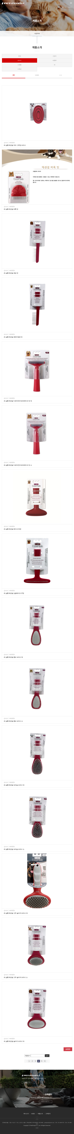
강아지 (19, 60)
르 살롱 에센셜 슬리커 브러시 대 (14, 1041)
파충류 (54, 60)
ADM (37, 1127)
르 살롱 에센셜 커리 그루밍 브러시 (15, 145)
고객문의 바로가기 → (45, 1101)
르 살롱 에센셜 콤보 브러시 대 (13, 657)
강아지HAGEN (9, 142)
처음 (26, 1061)
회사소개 (26, 1113)
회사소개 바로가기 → (28, 1082)
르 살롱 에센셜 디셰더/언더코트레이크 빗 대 (18, 401)
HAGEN (37, 75)
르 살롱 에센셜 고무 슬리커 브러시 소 (15, 977)
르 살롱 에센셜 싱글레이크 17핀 (14, 593)
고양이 (54, 56)
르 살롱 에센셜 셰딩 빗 (11, 273)
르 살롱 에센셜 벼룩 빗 (11, 209)
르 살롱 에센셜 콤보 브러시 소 (13, 721)
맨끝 (48, 1061)
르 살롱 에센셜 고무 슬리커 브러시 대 (15, 913)
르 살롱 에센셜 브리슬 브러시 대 (14, 785)
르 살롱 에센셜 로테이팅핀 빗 (13, 337)
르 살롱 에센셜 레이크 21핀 (12, 529)
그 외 (60, 75)
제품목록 (37, 33)
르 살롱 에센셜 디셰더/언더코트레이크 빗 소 (18, 465)
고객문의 (48, 1113)
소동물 (19, 64)
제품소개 (40, 1113)
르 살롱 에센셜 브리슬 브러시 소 (14, 849)
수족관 (19, 69)
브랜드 (33, 1113)
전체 (19, 56)
